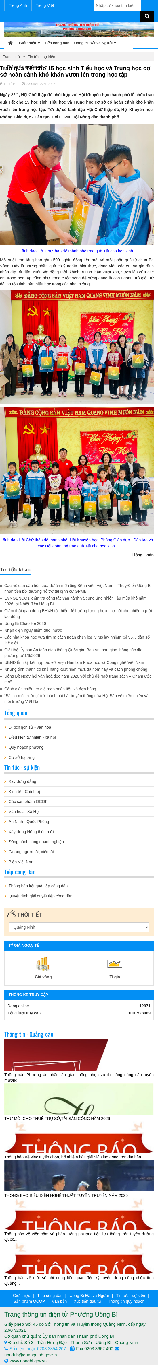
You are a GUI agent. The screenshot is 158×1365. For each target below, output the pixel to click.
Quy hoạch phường (26, 747)
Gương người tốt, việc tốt (31, 851)
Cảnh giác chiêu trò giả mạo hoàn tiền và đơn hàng (50, 689)
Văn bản (59, 1301)
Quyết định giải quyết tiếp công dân (40, 896)
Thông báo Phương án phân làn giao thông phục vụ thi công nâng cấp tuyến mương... (79, 1077)
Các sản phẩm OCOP (28, 801)
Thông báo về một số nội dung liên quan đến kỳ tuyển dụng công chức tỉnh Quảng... (79, 1280)
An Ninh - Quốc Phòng (29, 821)
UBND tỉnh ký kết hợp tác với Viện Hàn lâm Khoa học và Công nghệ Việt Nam (74, 662)
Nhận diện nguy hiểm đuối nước (33, 630)
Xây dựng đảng (22, 781)
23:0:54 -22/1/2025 (40, 83)
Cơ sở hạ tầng (22, 757)
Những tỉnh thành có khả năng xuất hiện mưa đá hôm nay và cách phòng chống (75, 669)
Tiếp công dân (57, 43)
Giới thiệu (29, 43)
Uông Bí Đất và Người (95, 43)
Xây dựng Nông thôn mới (31, 831)
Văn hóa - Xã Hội (24, 811)
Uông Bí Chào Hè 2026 (25, 623)
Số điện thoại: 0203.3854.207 (35, 1348)
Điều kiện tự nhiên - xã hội (32, 737)
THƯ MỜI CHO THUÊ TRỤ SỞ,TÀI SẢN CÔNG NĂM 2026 (57, 1118)
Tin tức (9, 83)
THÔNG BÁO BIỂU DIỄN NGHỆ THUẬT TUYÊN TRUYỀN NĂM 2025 (66, 1195)
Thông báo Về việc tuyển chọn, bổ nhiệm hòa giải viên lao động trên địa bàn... (74, 1157)
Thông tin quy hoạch (126, 1301)
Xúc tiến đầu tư (87, 1301)
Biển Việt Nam (22, 862)
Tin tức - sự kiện (41, 57)
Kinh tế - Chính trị (24, 791)
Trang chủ (11, 57)
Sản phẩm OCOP (29, 1301)
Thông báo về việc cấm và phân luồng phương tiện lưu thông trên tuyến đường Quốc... (79, 1237)
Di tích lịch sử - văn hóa (30, 727)
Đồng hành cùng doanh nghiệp (36, 841)
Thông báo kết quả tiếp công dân (38, 886)
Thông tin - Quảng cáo (28, 1034)
